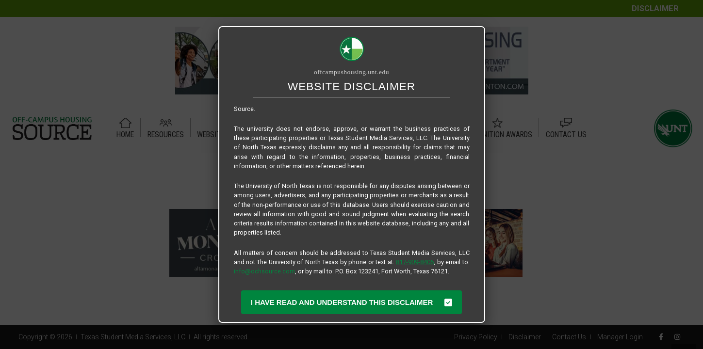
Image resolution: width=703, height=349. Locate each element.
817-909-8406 (415, 262)
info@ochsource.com (264, 271)
